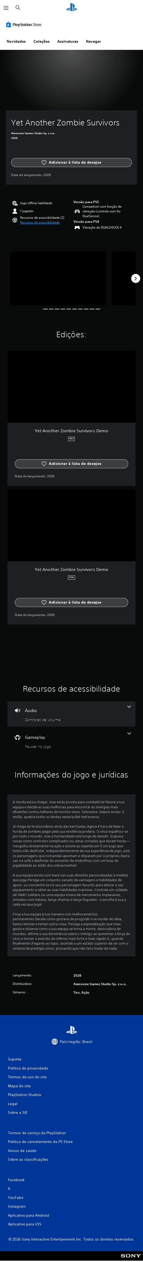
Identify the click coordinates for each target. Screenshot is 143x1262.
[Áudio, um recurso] (71, 714)
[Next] (135, 278)
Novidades (16, 41)
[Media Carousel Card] (58, 278)
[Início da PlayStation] (71, 8)
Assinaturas (67, 41)
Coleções (41, 41)
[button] (40, 222)
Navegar (93, 41)
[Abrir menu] (6, 8)
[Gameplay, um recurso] (71, 740)
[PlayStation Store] (24, 24)
